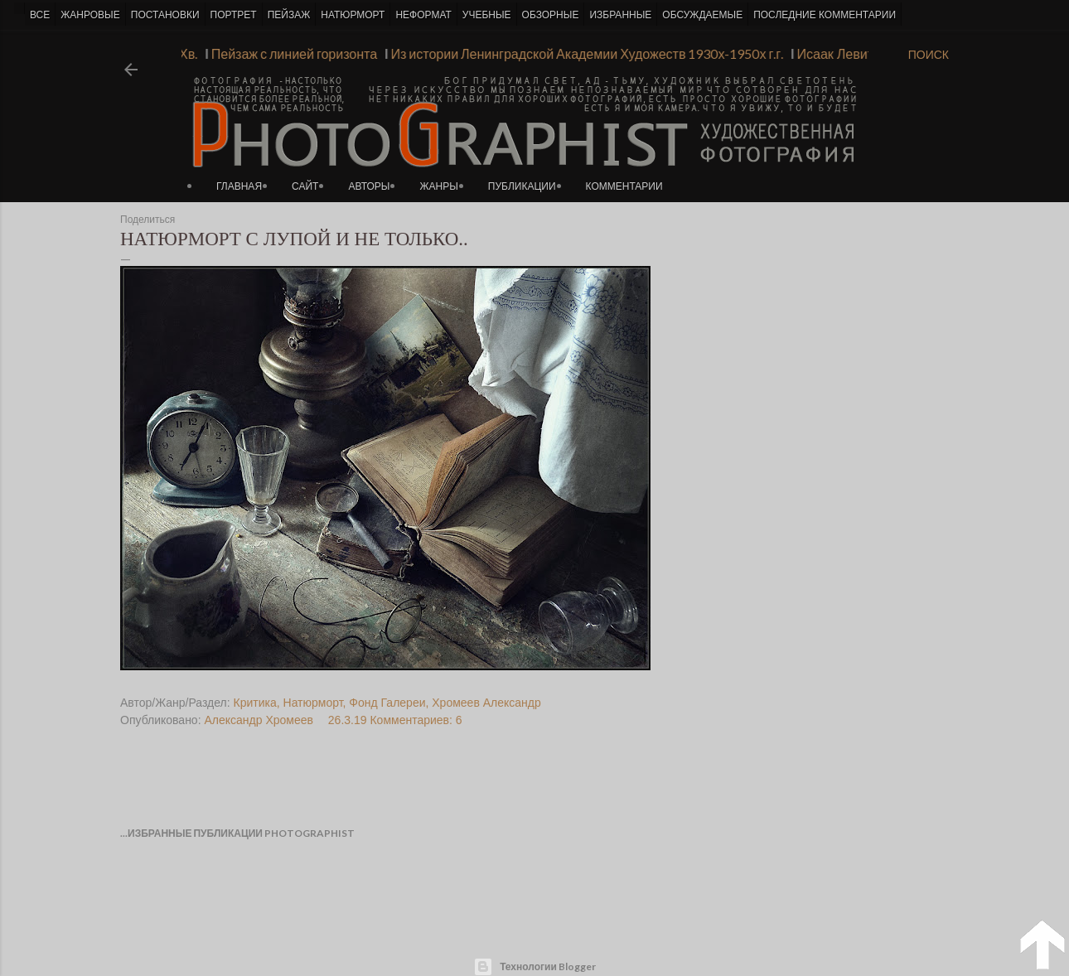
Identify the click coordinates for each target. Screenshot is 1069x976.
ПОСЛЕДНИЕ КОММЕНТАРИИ (824, 15)
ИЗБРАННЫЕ (620, 15)
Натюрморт (313, 702)
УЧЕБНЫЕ (486, 15)
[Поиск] (928, 55)
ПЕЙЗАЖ (289, 15)
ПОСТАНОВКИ (165, 15)
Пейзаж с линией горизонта (290, 53)
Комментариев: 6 (416, 720)
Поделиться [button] (147, 219)
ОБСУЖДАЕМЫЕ (702, 15)
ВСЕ (40, 15)
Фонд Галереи (387, 702)
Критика (255, 702)
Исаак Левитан (837, 53)
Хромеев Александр (486, 702)
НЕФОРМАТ (423, 15)
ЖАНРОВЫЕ (89, 15)
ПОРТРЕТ (233, 15)
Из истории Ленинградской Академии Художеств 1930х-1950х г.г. (582, 53)
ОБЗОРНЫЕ (550, 15)
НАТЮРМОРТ (353, 15)
